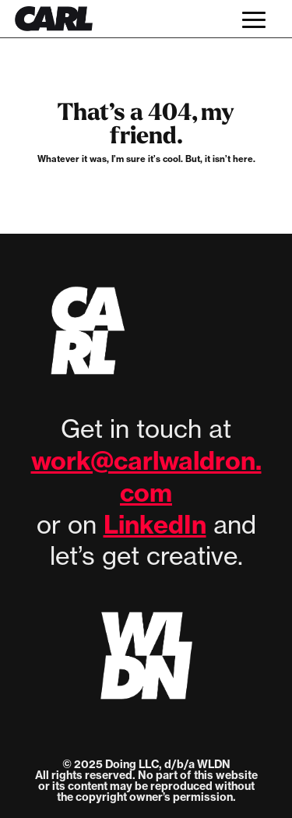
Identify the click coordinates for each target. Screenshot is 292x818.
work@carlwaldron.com (146, 476)
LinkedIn (155, 524)
